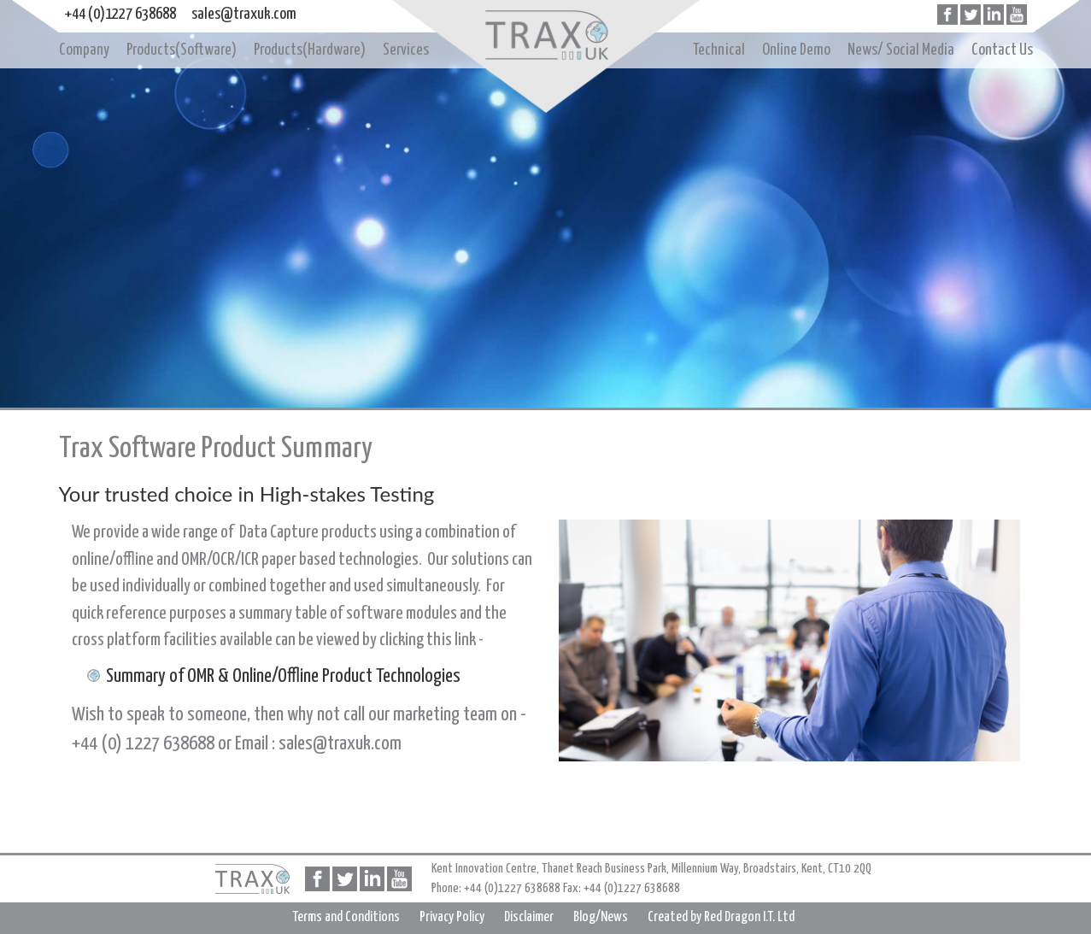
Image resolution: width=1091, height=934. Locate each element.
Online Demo (796, 50)
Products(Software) (181, 50)
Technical (719, 50)
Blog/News (600, 917)
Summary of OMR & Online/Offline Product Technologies (283, 676)
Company (84, 50)
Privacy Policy (451, 917)
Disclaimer (529, 917)
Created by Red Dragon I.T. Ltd (721, 917)
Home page (546, 36)
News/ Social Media (901, 50)
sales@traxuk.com (243, 14)
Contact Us (1002, 50)
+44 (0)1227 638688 (120, 14)
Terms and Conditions (346, 917)
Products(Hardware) (310, 50)
